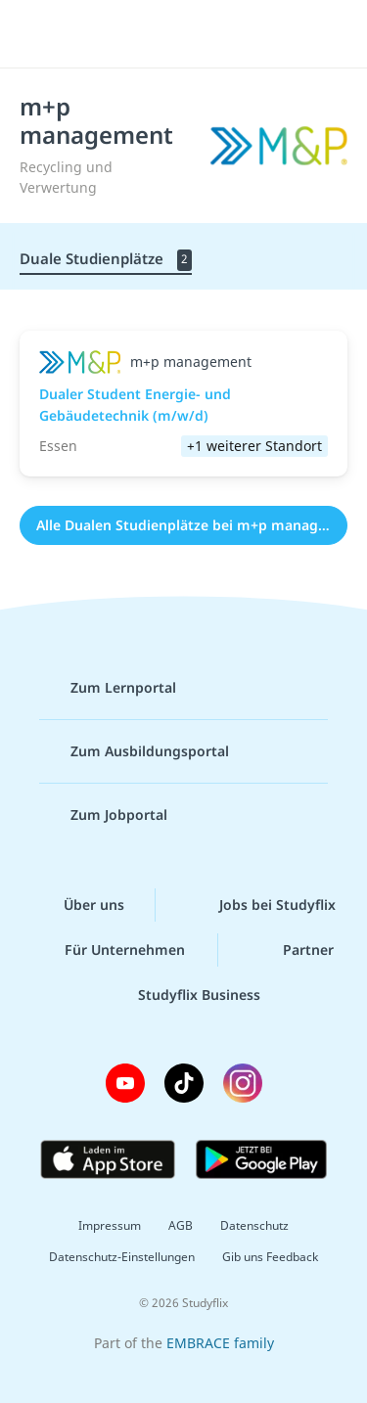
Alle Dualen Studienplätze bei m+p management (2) (191, 525)
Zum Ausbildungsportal (134, 751)
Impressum (109, 1225)
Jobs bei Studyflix (262, 905)
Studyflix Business (183, 995)
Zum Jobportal (103, 815)
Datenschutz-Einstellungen (122, 1256)
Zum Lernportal (107, 688)
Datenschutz (254, 1225)
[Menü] (41, 34)
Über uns (78, 905)
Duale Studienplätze (106, 260)
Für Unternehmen (109, 950)
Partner (293, 950)
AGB (180, 1225)
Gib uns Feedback (270, 1256)
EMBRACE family (220, 1343)
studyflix (201, 34)
